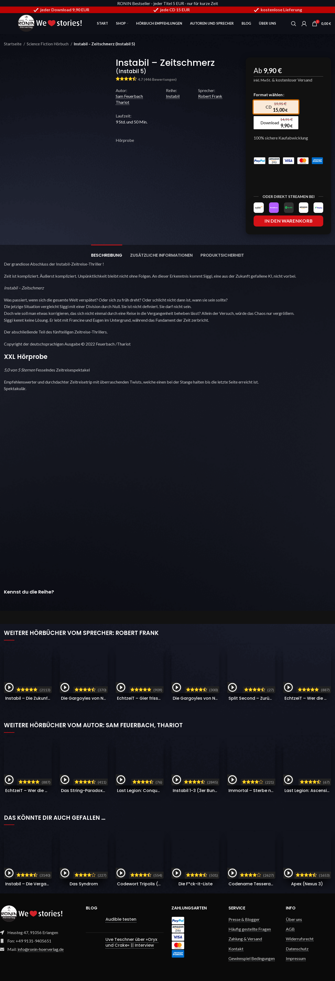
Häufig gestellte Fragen (249, 928)
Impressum (296, 958)
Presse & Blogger (244, 919)
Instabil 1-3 (198, 791)
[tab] (106, 253)
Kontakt (235, 948)
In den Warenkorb (288, 221)
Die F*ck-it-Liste (195, 884)
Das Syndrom (84, 884)
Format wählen (268, 94)
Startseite (13, 43)
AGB (290, 928)
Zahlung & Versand (245, 938)
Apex (307, 884)
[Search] (293, 23)
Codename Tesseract (261, 884)
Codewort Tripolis (152, 884)
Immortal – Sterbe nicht (268, 791)
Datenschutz (297, 948)
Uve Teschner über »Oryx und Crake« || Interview (131, 942)
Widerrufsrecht (300, 938)
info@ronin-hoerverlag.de (41, 949)
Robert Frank (210, 96)
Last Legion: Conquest (154, 791)
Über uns (294, 919)
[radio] (276, 107)
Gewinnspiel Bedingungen (251, 958)
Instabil (173, 96)
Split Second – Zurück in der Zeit (262, 698)
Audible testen (120, 919)
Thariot (122, 102)
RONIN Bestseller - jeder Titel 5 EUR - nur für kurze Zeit (167, 3)
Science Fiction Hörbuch (48, 43)
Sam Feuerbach (129, 96)
